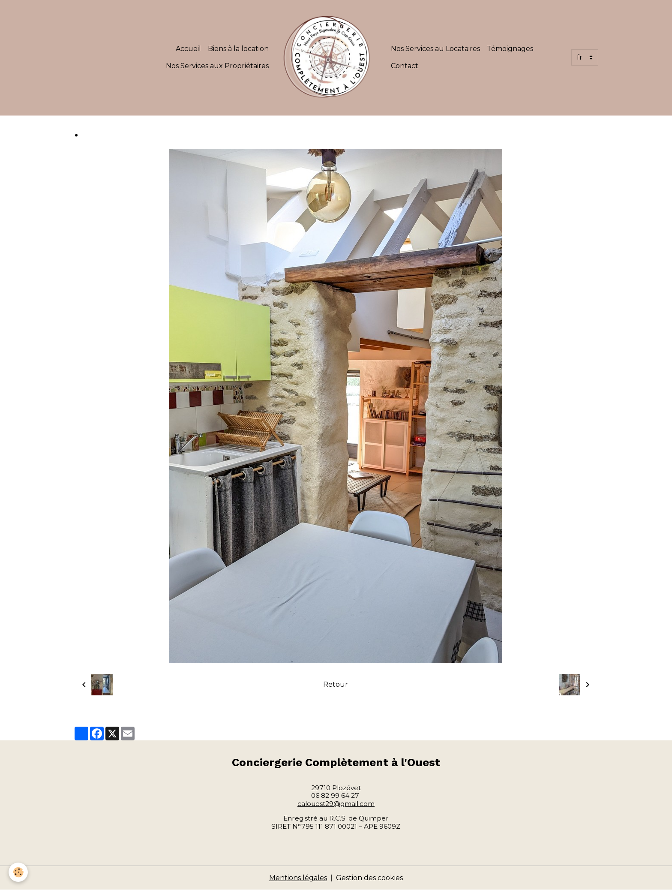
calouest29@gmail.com (336, 804)
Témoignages (510, 49)
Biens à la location (238, 49)
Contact (404, 66)
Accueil (188, 49)
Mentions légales (298, 878)
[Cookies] (18, 872)
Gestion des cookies (369, 878)
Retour (335, 684)
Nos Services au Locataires (435, 49)
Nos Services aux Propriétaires (217, 66)
